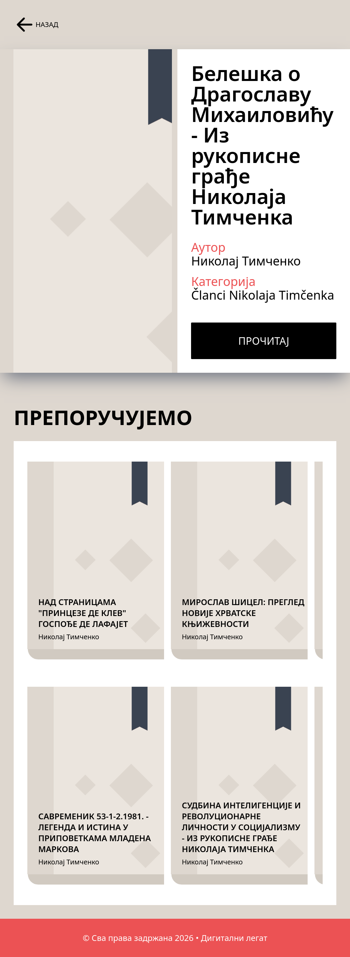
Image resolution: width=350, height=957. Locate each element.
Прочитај (263, 341)
